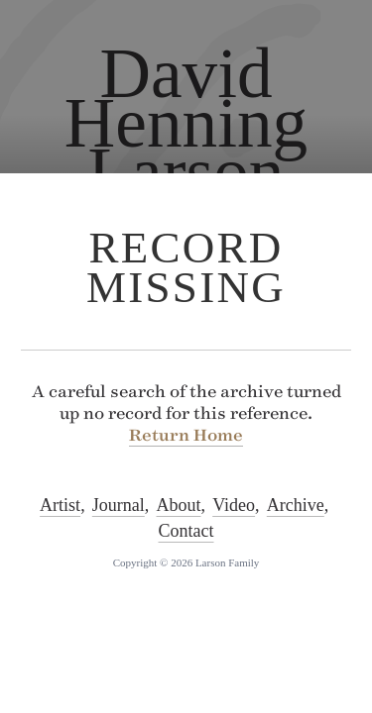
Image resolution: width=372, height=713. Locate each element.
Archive (295, 505)
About (179, 505)
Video (233, 505)
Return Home (186, 435)
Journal (118, 505)
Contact (186, 531)
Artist (60, 505)
